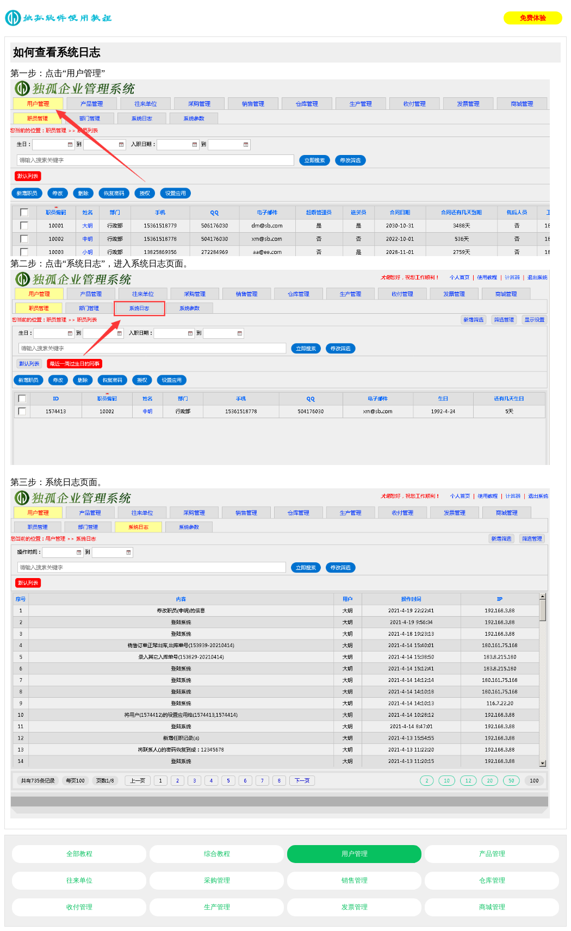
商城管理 (492, 907)
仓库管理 (492, 880)
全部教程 (79, 854)
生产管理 (217, 907)
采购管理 (217, 880)
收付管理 (79, 907)
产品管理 (492, 854)
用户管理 (355, 854)
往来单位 (79, 880)
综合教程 (217, 854)
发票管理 (355, 907)
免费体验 (533, 18)
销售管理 (355, 880)
